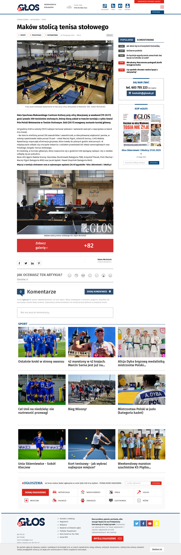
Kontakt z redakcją (67, 519)
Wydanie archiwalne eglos (70, 528)
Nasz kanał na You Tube (69, 534)
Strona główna (22, 20)
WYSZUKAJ (154, 163)
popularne (126, 39)
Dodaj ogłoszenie (35, 492)
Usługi (142, 492)
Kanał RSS (64, 537)
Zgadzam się (158, 549)
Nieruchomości (90, 492)
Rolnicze (58, 500)
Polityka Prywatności (68, 531)
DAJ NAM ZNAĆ (141, 82)
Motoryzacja (60, 492)
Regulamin (64, 522)
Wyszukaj (157, 12)
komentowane (145, 39)
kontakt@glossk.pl (141, 93)
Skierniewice (50, 4)
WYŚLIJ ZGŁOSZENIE (105, 538)
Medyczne (31, 500)
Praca (114, 492)
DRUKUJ (110, 35)
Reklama (63, 525)
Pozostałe (35, 35)
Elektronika (117, 500)
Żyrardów (49, 7)
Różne (142, 500)
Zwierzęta (88, 500)
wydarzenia (52, 35)
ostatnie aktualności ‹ (105, 262)
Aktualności (35, 20)
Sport (44, 20)
